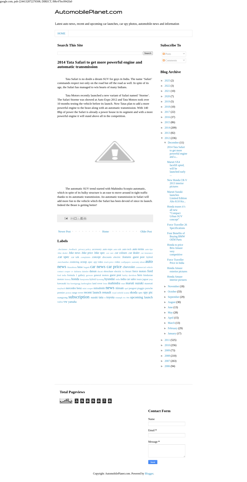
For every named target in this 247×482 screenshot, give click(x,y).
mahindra (114, 283)
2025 (168, 80)
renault (106, 292)
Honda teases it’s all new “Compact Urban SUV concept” (176, 213)
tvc (124, 297)
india (118, 279)
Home (105, 231)
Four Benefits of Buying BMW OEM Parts (176, 236)
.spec (89, 262)
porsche (149, 288)
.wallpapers (126, 262)
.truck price (109, 262)
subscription (78, 296)
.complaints (85, 257)
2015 (168, 122)
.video (117, 262)
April (171, 317)
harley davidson (129, 275)
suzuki (94, 297)
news (110, 287)
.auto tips (149, 249)
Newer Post (64, 231)
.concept (96, 257)
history (68, 279)
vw (65, 301)
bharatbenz (72, 267)
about (142, 262)
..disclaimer (62, 249)
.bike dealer (62, 253)
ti (105, 297)
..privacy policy (84, 249)
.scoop (83, 261)
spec (140, 292)
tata (101, 297)
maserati (149, 283)
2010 (168, 345)
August (172, 302)
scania (126, 293)
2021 (168, 90)
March (171, 322)
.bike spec (99, 252)
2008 (168, 355)
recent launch (92, 292)
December (173, 142)
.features (126, 257)
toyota (110, 297)
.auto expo (107, 249)
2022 (168, 85)
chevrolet (129, 267)
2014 (168, 127)
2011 (167, 340)
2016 (168, 117)
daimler (85, 271)
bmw (80, 267)
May (170, 312)
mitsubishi (99, 288)
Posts (167, 53)
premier (61, 292)
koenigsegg (75, 283)
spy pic (148, 292)
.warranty (135, 262)
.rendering (74, 262)
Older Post (146, 231)
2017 (168, 111)
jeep (151, 279)
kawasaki (61, 283)
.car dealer (134, 252)
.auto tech (126, 249)
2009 (168, 350)
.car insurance (147, 253)
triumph (119, 297)
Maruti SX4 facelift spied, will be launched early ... (176, 168)
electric (117, 271)
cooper (67, 271)
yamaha (72, 301)
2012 (168, 138)
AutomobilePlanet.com (88, 11)
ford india (61, 275)
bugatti (87, 267)
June (170, 307)
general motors (101, 275)
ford (150, 271)
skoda (133, 292)
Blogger (149, 473)
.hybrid (149, 257)
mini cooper (87, 288)
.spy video (98, 262)
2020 (168, 96)
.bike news (74, 252)
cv (72, 271)
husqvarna (84, 279)
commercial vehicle (144, 267)
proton (68, 293)
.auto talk (117, 249)
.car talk (75, 257)
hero (139, 275)
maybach (61, 288)
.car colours (120, 252)
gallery (81, 275)
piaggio (140, 288)
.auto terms (138, 249)
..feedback (72, 249)
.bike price (87, 252)
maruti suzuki (135, 283)
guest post (115, 275)
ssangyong (62, 297)
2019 (168, 101)
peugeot (133, 288)
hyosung (100, 279)
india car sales (128, 279)
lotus (105, 283)
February (173, 328)
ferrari (128, 271)
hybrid (92, 279)
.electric (117, 257)
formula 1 (72, 275)
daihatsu (77, 271)
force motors (139, 271)
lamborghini (86, 283)
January (172, 333)
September (174, 296)
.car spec (63, 257)
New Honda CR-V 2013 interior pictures (177, 183)
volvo (60, 301)
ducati (100, 271)
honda (75, 279)
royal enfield (117, 293)
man (123, 283)
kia (68, 283)
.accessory (97, 249)
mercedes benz (74, 288)
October (172, 291)
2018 (168, 106)
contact (60, 271)
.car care (109, 253)
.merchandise (63, 262)
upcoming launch (141, 297)
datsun (93, 271)
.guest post (138, 257)
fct (123, 271)
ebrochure (108, 271)
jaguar (145, 279)
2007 (168, 360)
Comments (170, 60)
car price (114, 266)
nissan (120, 288)
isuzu (139, 279)
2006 (168, 366)
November (174, 286)
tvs (127, 297)
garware (89, 275)
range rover (77, 292)
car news (97, 266)
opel (126, 288)
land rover (97, 283)
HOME (61, 33)
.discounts (107, 257)
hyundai (109, 279)
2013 (168, 132)
